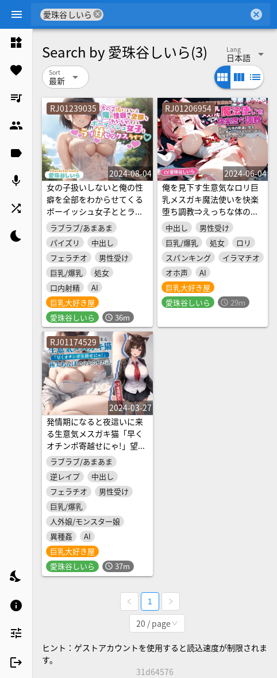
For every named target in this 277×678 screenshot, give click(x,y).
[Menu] (16, 14)
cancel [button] (98, 14)
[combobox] (176, 14)
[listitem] (16, 42)
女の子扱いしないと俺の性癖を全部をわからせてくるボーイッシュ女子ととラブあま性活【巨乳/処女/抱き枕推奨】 (95, 211)
